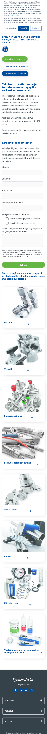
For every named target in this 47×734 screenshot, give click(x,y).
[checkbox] (22, 221)
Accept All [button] (23, 28)
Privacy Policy (14, 15)
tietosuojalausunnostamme (18, 256)
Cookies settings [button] (10, 28)
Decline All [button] (35, 28)
